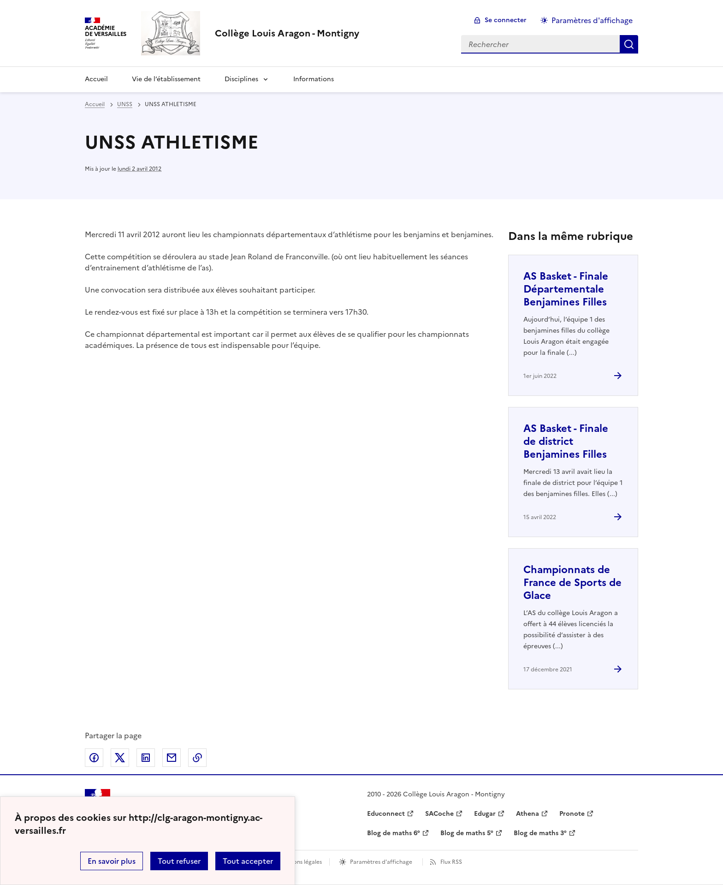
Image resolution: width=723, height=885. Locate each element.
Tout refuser (179, 861)
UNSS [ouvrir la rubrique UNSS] (124, 104)
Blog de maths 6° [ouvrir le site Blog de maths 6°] (393, 833)
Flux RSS (451, 862)
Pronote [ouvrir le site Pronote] (572, 814)
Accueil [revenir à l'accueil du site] (95, 104)
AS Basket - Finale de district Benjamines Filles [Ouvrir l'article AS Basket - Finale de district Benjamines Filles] (565, 441)
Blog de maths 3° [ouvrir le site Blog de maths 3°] (540, 833)
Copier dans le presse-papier (197, 757)
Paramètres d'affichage (381, 862)
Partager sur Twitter (120, 757)
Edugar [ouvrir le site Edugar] (485, 814)
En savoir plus (112, 861)
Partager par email (171, 757)
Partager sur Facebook (94, 757)
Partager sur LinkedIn (145, 757)
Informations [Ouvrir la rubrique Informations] (313, 79)
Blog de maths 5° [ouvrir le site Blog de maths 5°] (466, 833)
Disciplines (241, 79)
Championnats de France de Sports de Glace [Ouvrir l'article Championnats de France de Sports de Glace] (572, 582)
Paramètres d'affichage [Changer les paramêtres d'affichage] (592, 20)
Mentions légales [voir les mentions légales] (300, 862)
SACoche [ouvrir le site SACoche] (439, 814)
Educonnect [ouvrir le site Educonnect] (386, 814)
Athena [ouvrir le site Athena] (527, 814)
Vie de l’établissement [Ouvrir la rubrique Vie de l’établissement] (166, 79)
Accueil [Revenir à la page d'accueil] (96, 79)
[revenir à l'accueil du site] (287, 33)
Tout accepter (248, 861)
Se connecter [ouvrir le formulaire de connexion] (506, 20)
